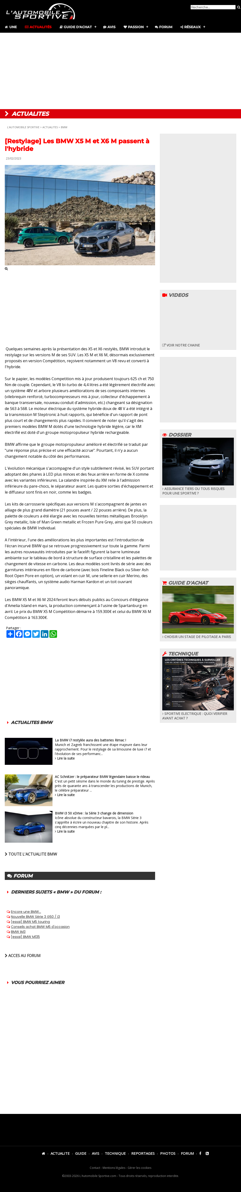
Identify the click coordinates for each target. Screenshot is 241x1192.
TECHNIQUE (115, 1153)
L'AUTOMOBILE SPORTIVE (23, 127)
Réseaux (190, 27)
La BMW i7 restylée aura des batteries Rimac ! (90, 740)
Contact (95, 1168)
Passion (134, 27)
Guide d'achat (76, 27)
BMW (64, 127)
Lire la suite (66, 758)
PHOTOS (167, 1153)
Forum (163, 27)
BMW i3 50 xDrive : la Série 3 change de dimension (94, 813)
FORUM (187, 1153)
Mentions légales (114, 1168)
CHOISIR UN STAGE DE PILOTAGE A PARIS (198, 634)
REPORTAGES (143, 1153)
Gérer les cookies (139, 1168)
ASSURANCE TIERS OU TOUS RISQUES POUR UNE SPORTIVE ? (198, 488)
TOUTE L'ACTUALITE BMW (31, 854)
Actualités (38, 27)
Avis (109, 27)
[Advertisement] (120, 70)
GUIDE (80, 1153)
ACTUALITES (50, 127)
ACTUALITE (60, 1153)
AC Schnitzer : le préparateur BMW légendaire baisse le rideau (102, 776)
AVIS (95, 1153)
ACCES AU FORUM (23, 955)
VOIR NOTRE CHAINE (181, 345)
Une (10, 27)
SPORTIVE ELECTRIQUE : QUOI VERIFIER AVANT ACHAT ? (198, 713)
